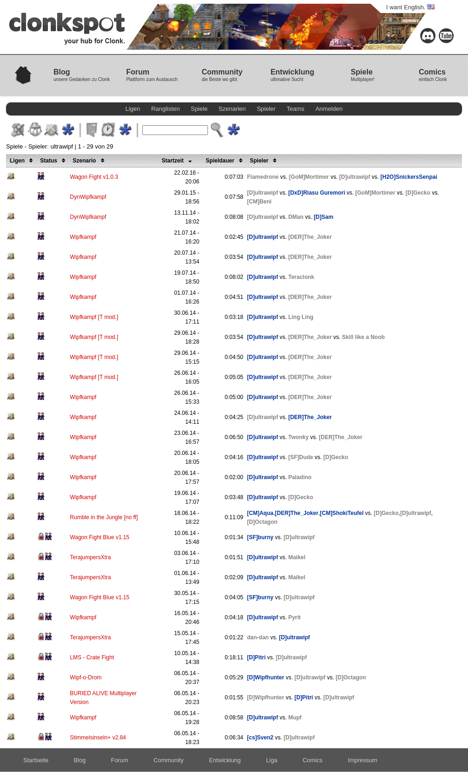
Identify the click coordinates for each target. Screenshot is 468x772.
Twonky (298, 437)
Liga (271, 760)
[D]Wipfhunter (265, 677)
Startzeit (178, 160)
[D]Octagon (262, 522)
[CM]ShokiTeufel (342, 513)
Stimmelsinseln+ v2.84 (98, 737)
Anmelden (329, 108)
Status (54, 160)
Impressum (362, 760)
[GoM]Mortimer (309, 177)
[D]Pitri (256, 657)
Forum (119, 760)
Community (169, 760)
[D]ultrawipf (354, 177)
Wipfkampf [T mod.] (94, 317)
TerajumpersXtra (90, 557)
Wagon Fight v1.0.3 (94, 177)
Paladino (300, 477)
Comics (313, 760)
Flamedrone (263, 177)
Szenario (90, 160)
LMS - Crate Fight (92, 657)
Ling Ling (301, 317)
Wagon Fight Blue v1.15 (99, 537)
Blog (80, 760)
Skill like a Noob (363, 337)
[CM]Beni (259, 201)
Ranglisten (165, 108)
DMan (296, 217)
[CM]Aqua (260, 513)
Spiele (199, 108)
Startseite (35, 760)
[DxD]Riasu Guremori (316, 193)
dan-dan (258, 637)
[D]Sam (323, 217)
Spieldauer (226, 160)
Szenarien (232, 108)
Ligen (133, 108)
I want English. (410, 7)
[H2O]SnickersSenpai (409, 177)
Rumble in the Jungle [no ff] (104, 517)
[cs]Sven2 (260, 737)
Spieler (266, 108)
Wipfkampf (83, 237)
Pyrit (294, 617)
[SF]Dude (300, 457)
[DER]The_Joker (310, 237)
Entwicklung (225, 760)
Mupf (295, 717)
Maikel (297, 557)
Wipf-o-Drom (85, 677)
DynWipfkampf (88, 197)
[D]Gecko (418, 193)
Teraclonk (301, 277)
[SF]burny (260, 537)
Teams (295, 108)
